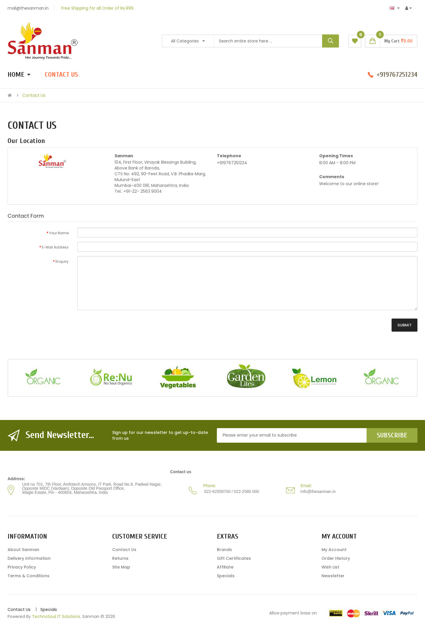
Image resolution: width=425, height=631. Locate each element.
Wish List (330, 567)
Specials (226, 576)
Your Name (59, 232)
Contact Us (33, 95)
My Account (334, 550)
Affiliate (225, 567)
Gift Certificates (234, 558)
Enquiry (62, 261)
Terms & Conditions (28, 576)
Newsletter (333, 576)
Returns (120, 558)
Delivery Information (29, 558)
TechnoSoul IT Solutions (56, 616)
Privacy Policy (22, 567)
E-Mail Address (55, 247)
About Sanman (23, 550)
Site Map (121, 567)
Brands (224, 550)
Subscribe (392, 435)
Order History (336, 558)
